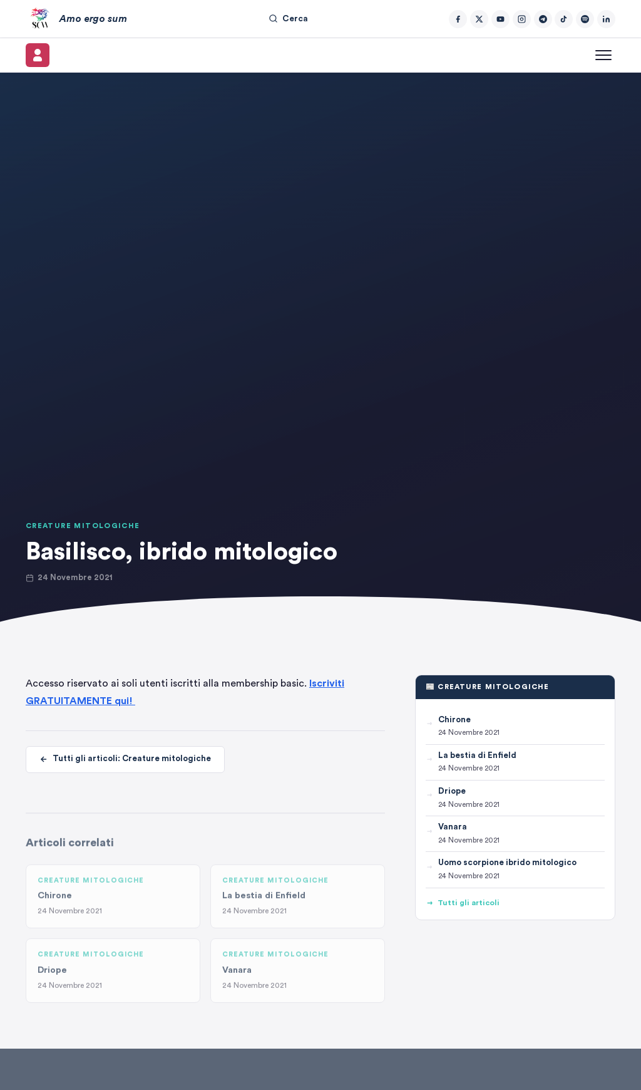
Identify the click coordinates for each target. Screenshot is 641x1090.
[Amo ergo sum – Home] (76, 19)
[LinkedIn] (606, 19)
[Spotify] (585, 19)
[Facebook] (458, 19)
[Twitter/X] (479, 19)
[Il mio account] (37, 55)
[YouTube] (500, 19)
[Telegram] (543, 19)
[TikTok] (564, 19)
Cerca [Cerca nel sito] (288, 18)
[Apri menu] (603, 55)
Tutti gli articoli (463, 903)
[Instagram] (522, 19)
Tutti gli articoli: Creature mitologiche (125, 759)
